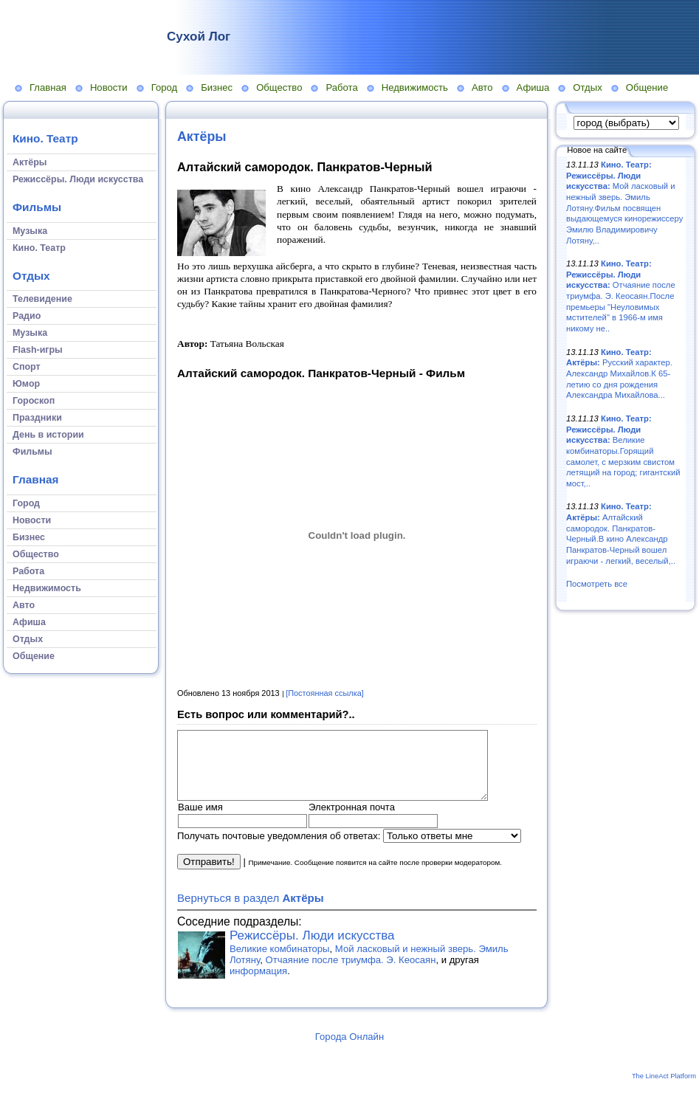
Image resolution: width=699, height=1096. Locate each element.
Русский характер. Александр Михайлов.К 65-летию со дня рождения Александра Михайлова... (619, 374)
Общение (647, 87)
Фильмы (37, 207)
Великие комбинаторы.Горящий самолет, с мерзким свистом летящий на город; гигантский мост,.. (623, 451)
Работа (341, 87)
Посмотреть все (596, 583)
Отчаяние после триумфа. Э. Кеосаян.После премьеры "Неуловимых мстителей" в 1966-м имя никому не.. (620, 296)
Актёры (202, 136)
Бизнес (217, 87)
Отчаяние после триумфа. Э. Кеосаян (351, 973)
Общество (279, 87)
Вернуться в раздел (250, 911)
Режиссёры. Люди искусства (312, 949)
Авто (482, 87)
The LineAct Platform (664, 1089)
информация (258, 984)
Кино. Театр (45, 138)
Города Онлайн (349, 1049)
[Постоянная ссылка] (325, 693)
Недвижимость (415, 87)
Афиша (533, 87)
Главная (48, 87)
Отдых (587, 87)
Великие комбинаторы (280, 962)
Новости (109, 87)
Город (164, 87)
